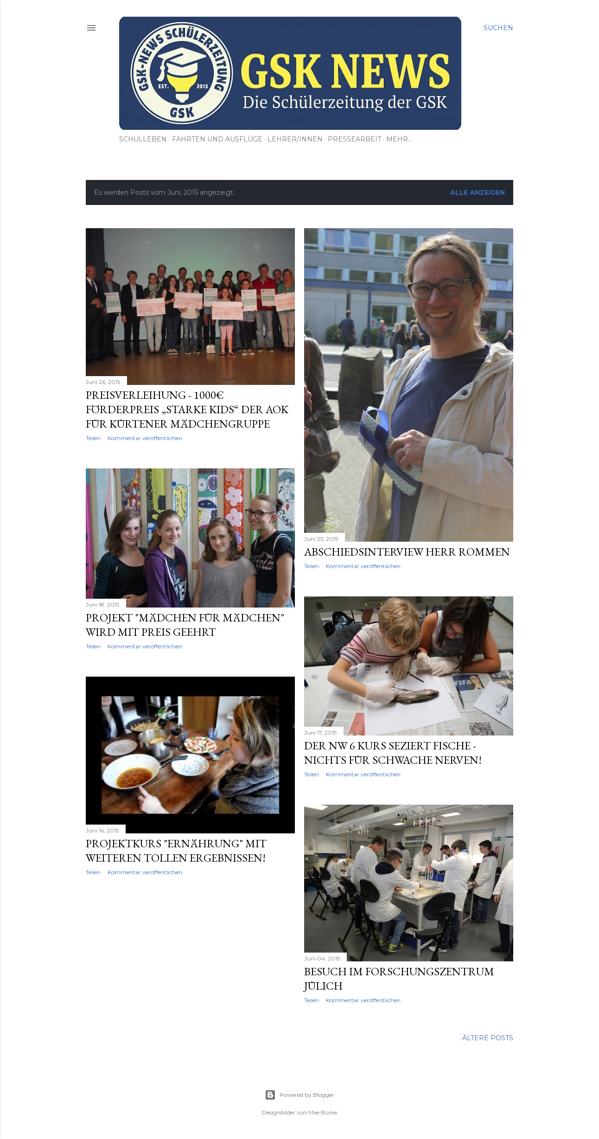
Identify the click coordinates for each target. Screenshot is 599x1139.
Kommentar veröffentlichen (145, 438)
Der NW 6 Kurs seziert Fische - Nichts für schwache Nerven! (393, 752)
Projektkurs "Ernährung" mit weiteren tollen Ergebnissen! (176, 850)
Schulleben (143, 139)
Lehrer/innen (295, 139)
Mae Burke (322, 1112)
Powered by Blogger (299, 1095)
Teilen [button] (93, 438)
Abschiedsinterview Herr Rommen (407, 551)
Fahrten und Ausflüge (217, 139)
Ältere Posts (487, 1038)
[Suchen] (498, 28)
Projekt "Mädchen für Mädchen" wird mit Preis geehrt (185, 624)
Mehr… (399, 139)
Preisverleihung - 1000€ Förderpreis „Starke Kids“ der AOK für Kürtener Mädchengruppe (187, 409)
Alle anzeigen (477, 192)
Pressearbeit (354, 139)
